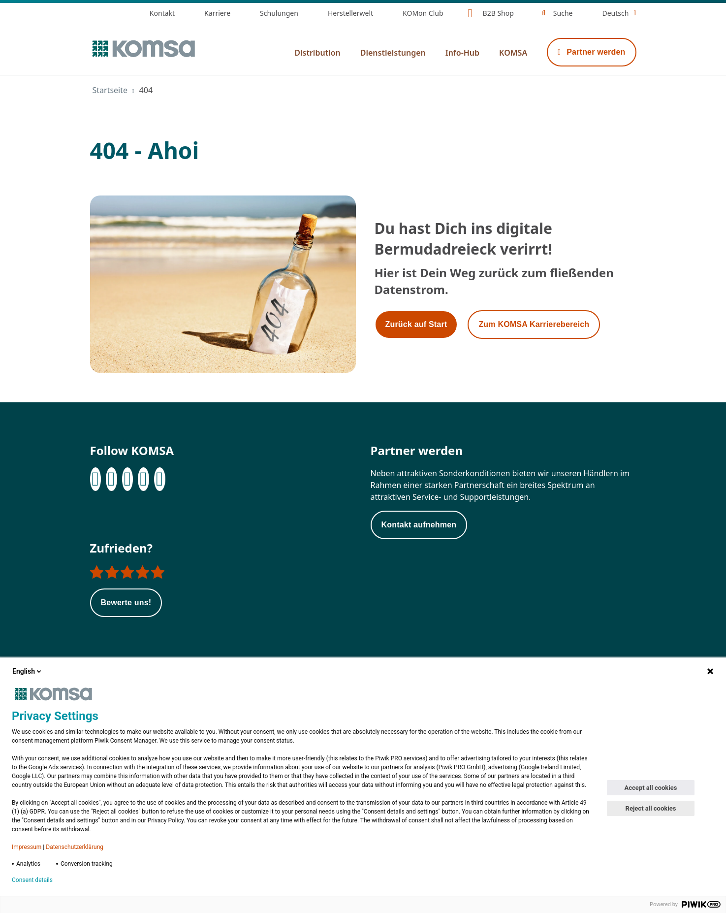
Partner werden (591, 52)
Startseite (110, 90)
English (27, 671)
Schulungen (279, 13)
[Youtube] (159, 479)
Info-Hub (462, 52)
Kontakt (162, 13)
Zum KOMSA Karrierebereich (533, 324)
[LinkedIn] (111, 479)
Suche (563, 13)
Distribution (317, 52)
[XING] (143, 479)
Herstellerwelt (350, 13)
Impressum (26, 847)
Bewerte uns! (126, 602)
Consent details (32, 880)
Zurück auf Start (416, 324)
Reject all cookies (651, 808)
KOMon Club (423, 13)
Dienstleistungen (393, 52)
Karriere (217, 13)
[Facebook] (95, 479)
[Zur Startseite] (143, 49)
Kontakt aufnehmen (419, 525)
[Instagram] (127, 479)
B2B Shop (498, 13)
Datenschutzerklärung (74, 847)
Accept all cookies (651, 787)
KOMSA (513, 52)
